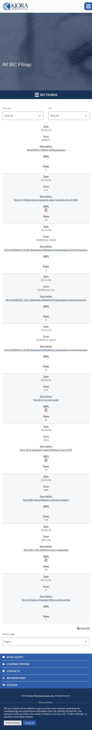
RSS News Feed (13, 677)
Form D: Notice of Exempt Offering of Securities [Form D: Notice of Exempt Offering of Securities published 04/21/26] (46, 599)
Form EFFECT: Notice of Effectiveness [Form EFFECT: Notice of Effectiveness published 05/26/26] (46, 149)
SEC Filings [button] (46, 95)
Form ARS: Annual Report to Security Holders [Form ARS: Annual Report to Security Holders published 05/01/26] (46, 499)
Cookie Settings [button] (13, 723)
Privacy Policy (46, 702)
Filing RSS (83, 628)
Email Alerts (12, 656)
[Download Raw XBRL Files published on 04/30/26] (46, 560)
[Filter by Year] (69, 116)
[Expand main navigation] (88, 6)
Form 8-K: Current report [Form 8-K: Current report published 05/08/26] (46, 399)
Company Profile (16, 663)
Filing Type (6, 108)
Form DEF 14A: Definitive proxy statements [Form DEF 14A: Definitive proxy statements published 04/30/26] (46, 549)
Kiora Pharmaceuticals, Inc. (41, 695)
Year (50, 108)
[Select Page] (46, 642)
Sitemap (9, 684)
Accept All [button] (29, 723)
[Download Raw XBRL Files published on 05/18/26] (46, 210)
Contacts (11, 670)
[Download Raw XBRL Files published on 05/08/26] (46, 410)
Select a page (8, 634)
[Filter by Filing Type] (23, 116)
